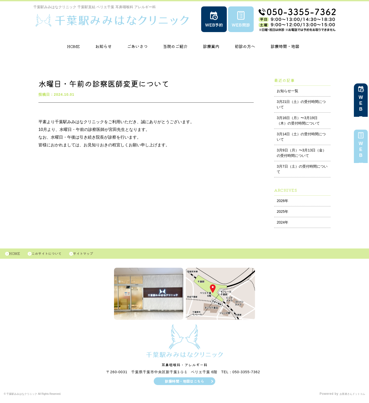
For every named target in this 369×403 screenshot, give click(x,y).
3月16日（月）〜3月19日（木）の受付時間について (298, 120)
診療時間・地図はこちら (184, 383)
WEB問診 (360, 151)
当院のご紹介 (175, 46)
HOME (73, 46)
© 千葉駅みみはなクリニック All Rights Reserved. (42, 396)
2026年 (282, 201)
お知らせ (103, 46)
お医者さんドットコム (348, 396)
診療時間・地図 (285, 46)
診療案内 (211, 46)
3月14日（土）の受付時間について (301, 136)
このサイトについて (53, 254)
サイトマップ (94, 254)
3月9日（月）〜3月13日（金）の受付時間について (301, 153)
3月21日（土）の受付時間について (301, 104)
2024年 (282, 222)
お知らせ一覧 (287, 91)
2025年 (282, 211)
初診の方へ (245, 46)
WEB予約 (360, 105)
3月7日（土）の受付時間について (302, 169)
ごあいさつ (137, 46)
